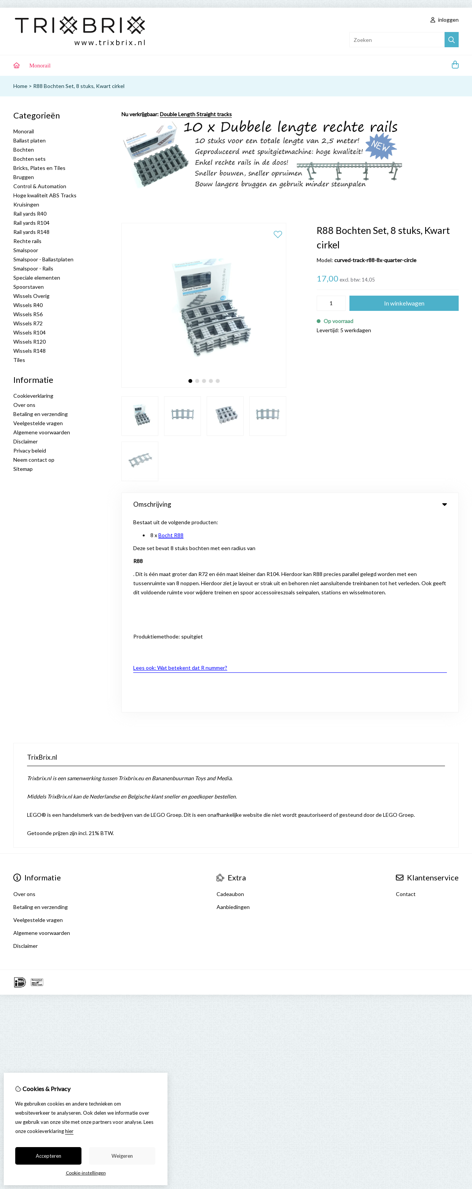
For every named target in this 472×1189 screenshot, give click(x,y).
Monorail (40, 65)
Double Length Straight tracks (196, 114)
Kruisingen (26, 204)
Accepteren (48, 1156)
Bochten (23, 149)
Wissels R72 (28, 323)
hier (69, 1131)
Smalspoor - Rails (33, 268)
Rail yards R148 (31, 232)
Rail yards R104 (31, 222)
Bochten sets (29, 158)
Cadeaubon (230, 698)
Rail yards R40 (29, 213)
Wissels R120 (29, 341)
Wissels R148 (29, 350)
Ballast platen (29, 140)
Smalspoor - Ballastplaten (43, 259)
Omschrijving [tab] (290, 504)
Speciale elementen (36, 277)
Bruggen (23, 177)
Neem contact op (33, 459)
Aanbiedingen (233, 710)
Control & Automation (39, 186)
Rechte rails (27, 241)
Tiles (19, 360)
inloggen (445, 19)
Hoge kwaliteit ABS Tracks (45, 195)
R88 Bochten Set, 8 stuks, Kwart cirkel (78, 86)
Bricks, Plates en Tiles (39, 168)
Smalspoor (25, 250)
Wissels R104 (29, 332)
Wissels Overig (31, 296)
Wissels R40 (28, 305)
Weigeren (122, 1156)
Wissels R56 (28, 314)
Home (20, 86)
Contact (406, 698)
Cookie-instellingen (86, 1173)
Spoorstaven (28, 286)
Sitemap (23, 469)
